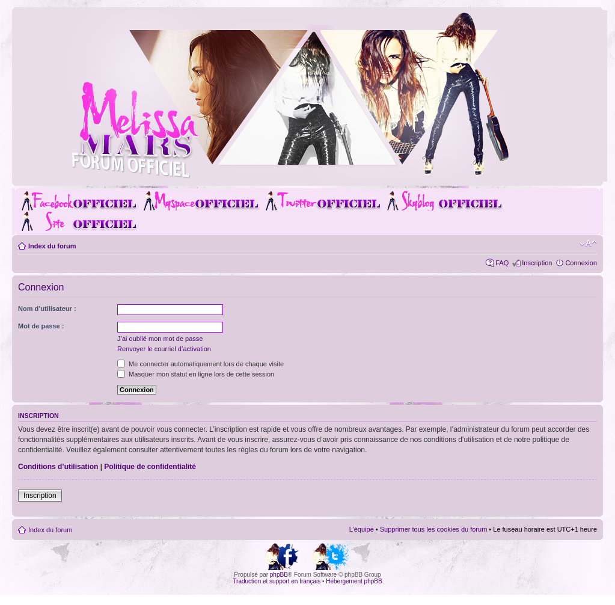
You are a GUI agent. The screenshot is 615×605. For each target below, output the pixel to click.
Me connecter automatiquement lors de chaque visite (200, 363)
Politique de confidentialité (150, 466)
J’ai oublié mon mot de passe (160, 338)
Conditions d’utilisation (58, 466)
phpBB (279, 574)
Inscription (537, 262)
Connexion (581, 262)
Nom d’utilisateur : (47, 308)
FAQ (502, 262)
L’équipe (361, 529)
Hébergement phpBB (354, 581)
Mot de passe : (41, 326)
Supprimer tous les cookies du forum (434, 529)
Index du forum (52, 246)
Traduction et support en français (276, 581)
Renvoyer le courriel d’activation (164, 348)
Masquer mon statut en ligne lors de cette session (195, 374)
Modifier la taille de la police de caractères (588, 243)
